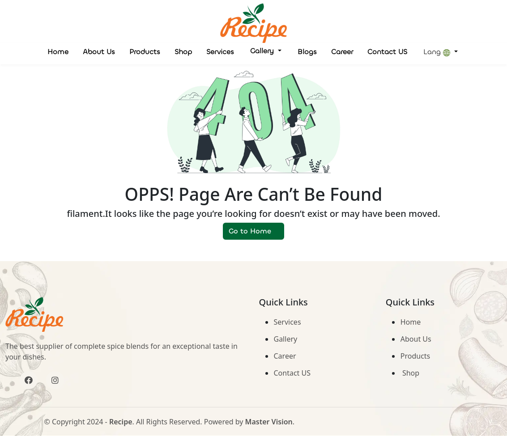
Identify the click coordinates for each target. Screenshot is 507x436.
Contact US (387, 51)
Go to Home (253, 231)
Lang (437, 51)
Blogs (307, 51)
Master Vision (269, 422)
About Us (99, 51)
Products (144, 51)
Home (57, 51)
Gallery (263, 50)
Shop (183, 51)
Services (220, 51)
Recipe (120, 422)
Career (342, 51)
